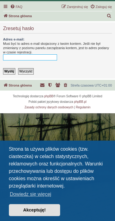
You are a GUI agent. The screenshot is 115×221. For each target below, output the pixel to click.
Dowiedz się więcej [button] (30, 194)
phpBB (48, 96)
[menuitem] (16, 6)
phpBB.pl (80, 101)
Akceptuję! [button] (34, 209)
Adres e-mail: (14, 39)
